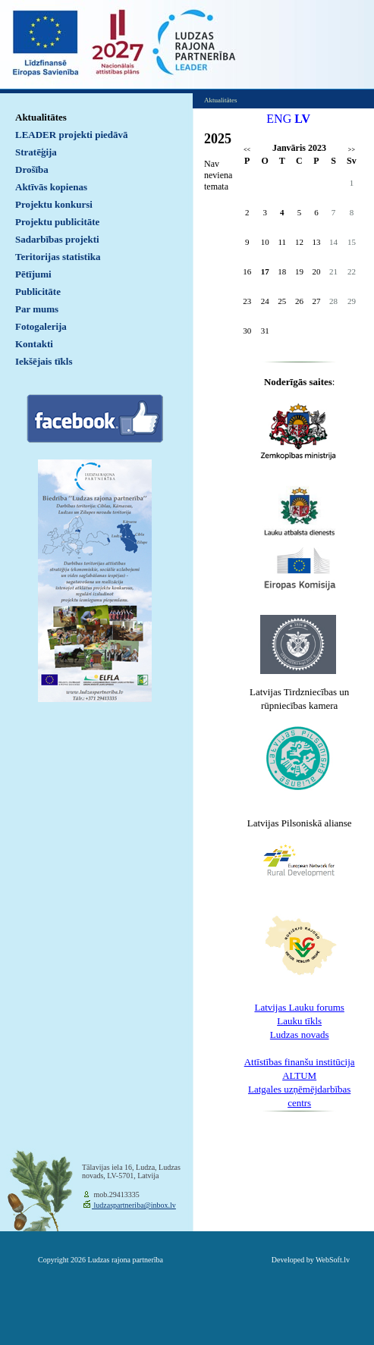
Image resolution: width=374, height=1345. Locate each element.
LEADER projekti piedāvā (71, 134)
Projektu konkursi (54, 204)
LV (302, 118)
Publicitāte (38, 291)
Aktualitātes (41, 117)
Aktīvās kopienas (51, 187)
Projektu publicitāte (57, 221)
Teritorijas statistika (58, 256)
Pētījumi (33, 274)
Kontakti (34, 344)
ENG (278, 118)
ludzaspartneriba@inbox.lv (134, 1205)
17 (265, 271)
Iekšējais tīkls (43, 361)
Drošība (32, 169)
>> (351, 149)
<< (247, 149)
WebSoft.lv (333, 1260)
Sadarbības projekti (57, 239)
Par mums (36, 309)
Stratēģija (36, 152)
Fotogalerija (41, 326)
